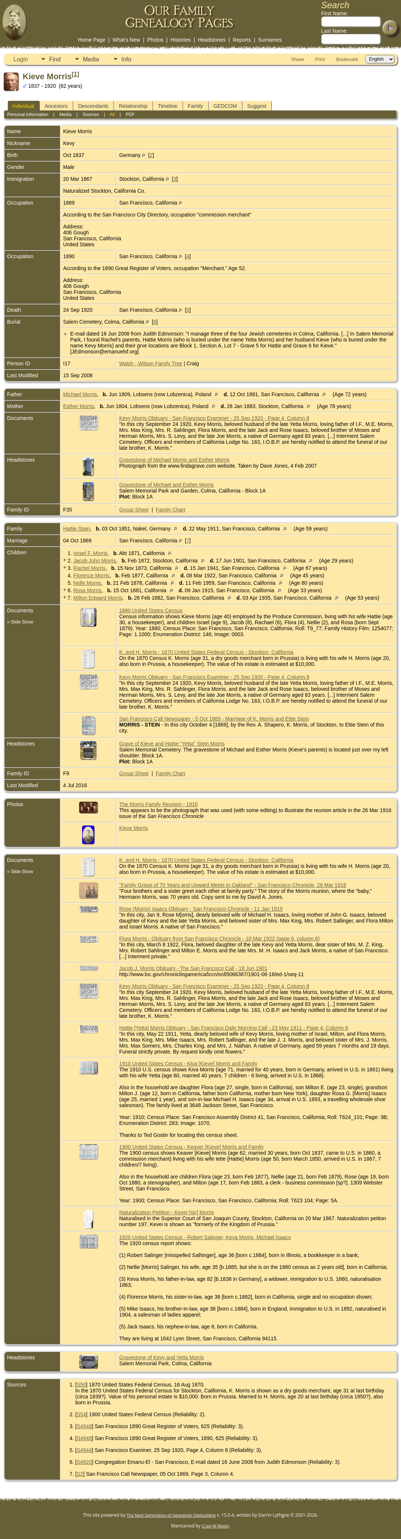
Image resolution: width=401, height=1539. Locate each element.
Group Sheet (134, 510)
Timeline (167, 106)
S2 (80, 1474)
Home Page (91, 40)
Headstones (212, 40)
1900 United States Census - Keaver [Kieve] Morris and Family (191, 1147)
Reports (242, 40)
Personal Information (27, 114)
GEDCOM (225, 106)
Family (195, 106)
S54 (81, 1414)
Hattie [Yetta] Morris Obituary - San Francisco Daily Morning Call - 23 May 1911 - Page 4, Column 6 (233, 1028)
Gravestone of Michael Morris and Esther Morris (174, 460)
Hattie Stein (76, 529)
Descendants (93, 106)
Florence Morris (92, 575)
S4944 (84, 1450)
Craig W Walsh (215, 1526)
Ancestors (56, 106)
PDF (130, 114)
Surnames (270, 40)
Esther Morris (78, 406)
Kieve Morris (133, 828)
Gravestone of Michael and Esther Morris (166, 485)
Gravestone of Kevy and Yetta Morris (161, 1357)
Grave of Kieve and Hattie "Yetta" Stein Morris (172, 744)
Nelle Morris (87, 583)
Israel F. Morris (91, 553)
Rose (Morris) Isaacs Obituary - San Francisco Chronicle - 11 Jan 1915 (201, 909)
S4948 (84, 1426)
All (112, 114)
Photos (155, 40)
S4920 (84, 1462)
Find (55, 59)
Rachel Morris (89, 568)
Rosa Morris (87, 590)
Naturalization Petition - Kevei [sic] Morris (166, 1212)
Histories (180, 40)
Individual (23, 106)
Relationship (133, 106)
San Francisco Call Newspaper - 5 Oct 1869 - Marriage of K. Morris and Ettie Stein (214, 719)
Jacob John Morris (95, 561)
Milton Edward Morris (98, 598)
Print (320, 59)
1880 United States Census (150, 610)
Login (20, 59)
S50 (81, 1385)
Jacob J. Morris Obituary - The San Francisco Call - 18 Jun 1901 (193, 968)
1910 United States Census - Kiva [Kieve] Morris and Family (188, 1064)
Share (297, 59)
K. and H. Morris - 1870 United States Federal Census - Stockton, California (206, 652)
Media (91, 59)
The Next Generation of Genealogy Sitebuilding (171, 1515)
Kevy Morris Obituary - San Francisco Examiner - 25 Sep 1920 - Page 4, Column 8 (214, 418)
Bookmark (347, 59)
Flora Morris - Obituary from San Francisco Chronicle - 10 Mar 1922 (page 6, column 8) (219, 939)
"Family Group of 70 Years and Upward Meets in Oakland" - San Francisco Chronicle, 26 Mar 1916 (232, 885)
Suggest (256, 106)
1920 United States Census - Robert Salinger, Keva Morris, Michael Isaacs (205, 1237)
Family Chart (170, 510)
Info (126, 59)
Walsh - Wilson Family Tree (150, 363)
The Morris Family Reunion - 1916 (158, 804)
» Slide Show (20, 622)
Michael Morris (80, 394)
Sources (90, 114)
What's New (126, 40)
